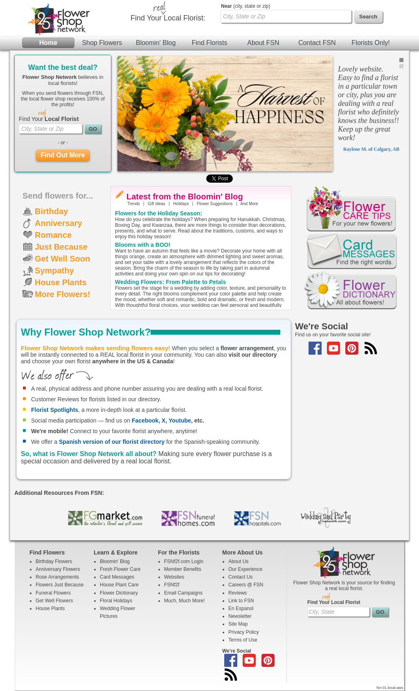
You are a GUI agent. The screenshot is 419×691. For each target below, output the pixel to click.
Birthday (51, 211)
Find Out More (63, 155)
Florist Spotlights (54, 410)
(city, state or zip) (245, 6)
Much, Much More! (184, 601)
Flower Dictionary (119, 593)
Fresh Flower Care (120, 569)
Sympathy (54, 270)
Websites (174, 577)
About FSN (263, 42)
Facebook (145, 420)
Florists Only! (370, 42)
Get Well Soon (62, 258)
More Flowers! (62, 294)
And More (249, 203)
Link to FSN (241, 601)
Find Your (49, 119)
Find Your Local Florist (333, 602)
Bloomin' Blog (156, 42)
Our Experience (245, 569)
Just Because (61, 246)
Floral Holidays (116, 601)
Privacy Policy (243, 632)
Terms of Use (242, 640)
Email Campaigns (183, 593)
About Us (238, 561)
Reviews (237, 593)
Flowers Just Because (59, 585)
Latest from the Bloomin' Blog (184, 196)
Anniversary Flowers (58, 569)
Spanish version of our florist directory (111, 441)
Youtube (180, 420)
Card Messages (117, 577)
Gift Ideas (156, 203)
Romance (53, 234)
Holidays (181, 203)
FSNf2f (171, 585)
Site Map (238, 624)
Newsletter (240, 616)
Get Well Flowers (54, 601)
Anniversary (58, 223)
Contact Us (240, 577)
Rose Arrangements (57, 577)
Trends (133, 203)
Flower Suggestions (215, 203)
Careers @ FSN (246, 585)
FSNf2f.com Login (183, 561)
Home (48, 42)
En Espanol (240, 608)
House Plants (61, 282)
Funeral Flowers (53, 593)
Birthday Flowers (54, 561)
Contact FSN (317, 42)
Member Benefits (182, 569)
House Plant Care (119, 585)
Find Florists (209, 42)
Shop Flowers (102, 42)
